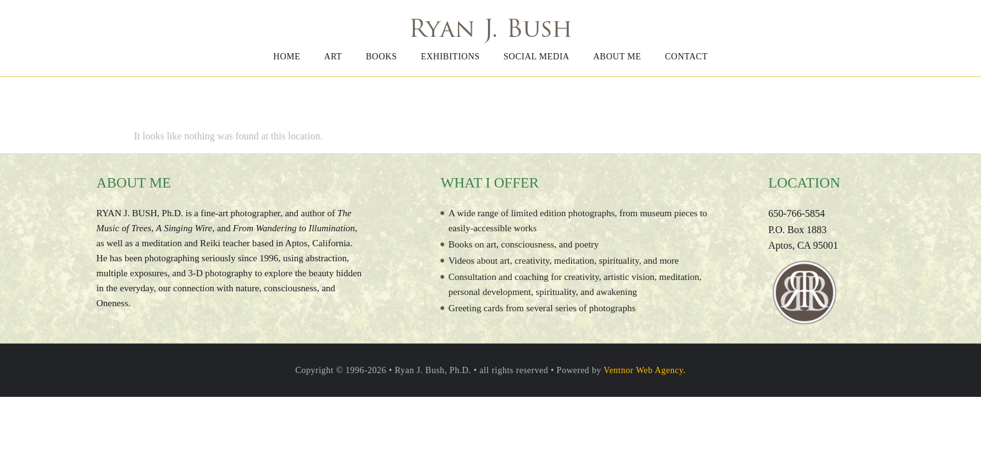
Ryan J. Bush (490, 31)
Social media (536, 56)
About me (617, 56)
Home (286, 56)
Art (333, 56)
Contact (686, 56)
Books (381, 56)
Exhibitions (450, 56)
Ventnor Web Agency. (645, 370)
